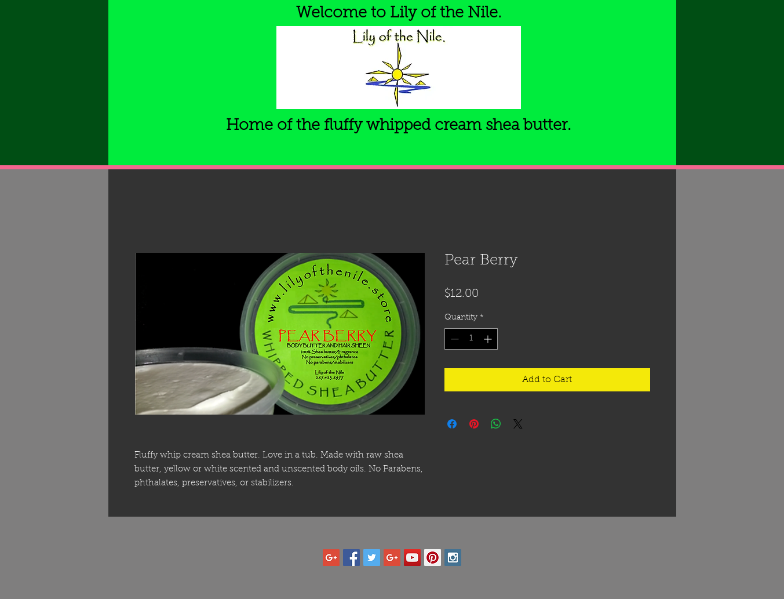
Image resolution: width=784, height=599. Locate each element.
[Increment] (489, 339)
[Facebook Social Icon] (351, 557)
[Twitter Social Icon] (371, 557)
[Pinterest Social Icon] (432, 557)
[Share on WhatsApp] (496, 424)
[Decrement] (453, 339)
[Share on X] (518, 424)
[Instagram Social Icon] (452, 557)
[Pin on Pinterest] (474, 424)
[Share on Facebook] (452, 424)
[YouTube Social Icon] (412, 557)
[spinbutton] (471, 339)
